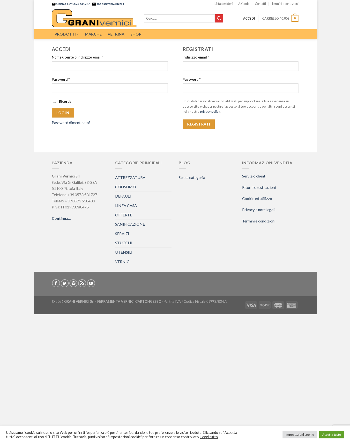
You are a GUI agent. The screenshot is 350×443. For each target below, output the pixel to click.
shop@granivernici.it (110, 4)
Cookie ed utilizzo (257, 198)
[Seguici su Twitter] (65, 283)
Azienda (244, 4)
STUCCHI (123, 242)
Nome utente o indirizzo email (78, 57)
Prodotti (67, 34)
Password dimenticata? (71, 122)
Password (61, 79)
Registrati (198, 124)
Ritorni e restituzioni (259, 187)
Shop (135, 34)
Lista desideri (224, 4)
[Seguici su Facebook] (56, 283)
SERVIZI (122, 233)
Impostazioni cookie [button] (299, 434)
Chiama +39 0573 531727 (73, 4)
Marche (93, 34)
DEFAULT (123, 196)
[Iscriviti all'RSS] (82, 283)
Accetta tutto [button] (331, 434)
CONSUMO (125, 187)
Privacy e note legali (258, 209)
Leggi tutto (209, 437)
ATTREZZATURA (130, 177)
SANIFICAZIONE (130, 224)
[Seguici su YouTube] (91, 283)
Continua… (61, 218)
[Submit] (219, 18)
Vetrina (116, 34)
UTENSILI (123, 252)
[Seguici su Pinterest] (73, 283)
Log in (62, 113)
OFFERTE (123, 215)
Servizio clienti (254, 176)
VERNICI (123, 261)
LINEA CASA (126, 205)
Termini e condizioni (284, 4)
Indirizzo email (196, 57)
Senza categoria (192, 177)
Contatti (260, 4)
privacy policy (210, 111)
